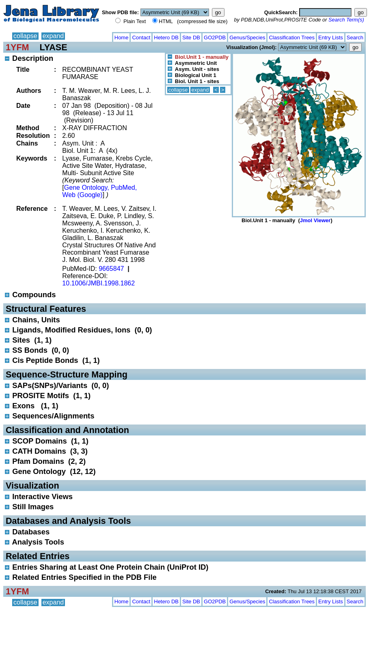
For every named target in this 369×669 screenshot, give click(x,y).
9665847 (111, 268)
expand (53, 35)
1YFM (17, 47)
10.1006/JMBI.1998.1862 (98, 283)
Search (355, 37)
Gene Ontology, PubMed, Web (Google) (99, 191)
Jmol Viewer (315, 220)
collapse (25, 35)
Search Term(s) (346, 20)
